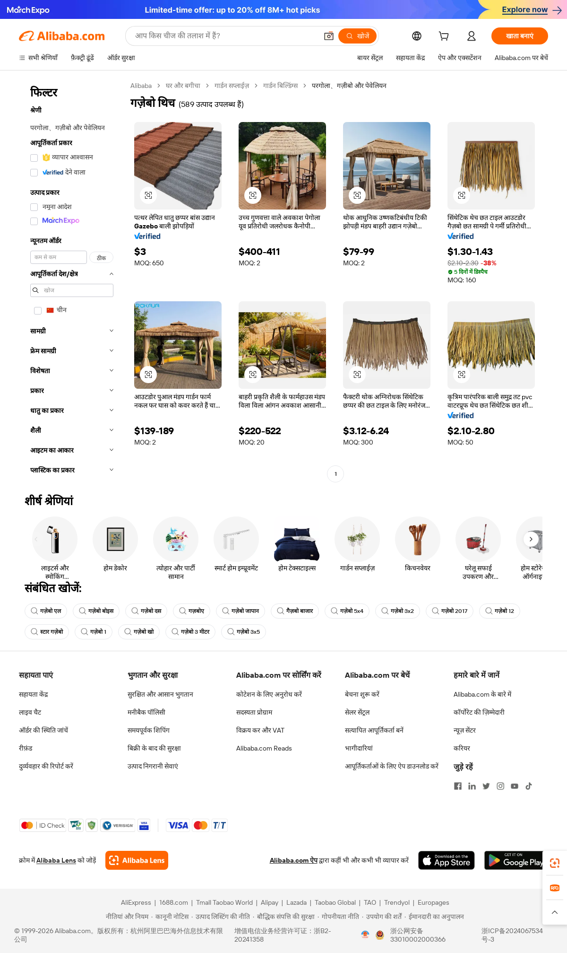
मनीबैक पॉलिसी (146, 712)
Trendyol (397, 902)
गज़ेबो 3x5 (243, 632)
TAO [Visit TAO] (370, 902)
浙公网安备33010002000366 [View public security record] (418, 935)
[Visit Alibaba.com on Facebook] (458, 786)
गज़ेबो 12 (499, 611)
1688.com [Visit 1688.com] (173, 902)
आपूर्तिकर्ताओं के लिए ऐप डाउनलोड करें (391, 766)
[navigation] (72, 281)
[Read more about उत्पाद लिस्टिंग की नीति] (220, 916)
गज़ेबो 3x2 (397, 611)
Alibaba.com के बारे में (482, 694)
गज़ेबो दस (146, 611)
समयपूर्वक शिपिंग (149, 730)
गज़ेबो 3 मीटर (190, 632)
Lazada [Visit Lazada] (296, 902)
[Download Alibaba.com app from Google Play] (516, 860)
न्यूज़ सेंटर (465, 730)
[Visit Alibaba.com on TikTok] (528, 786)
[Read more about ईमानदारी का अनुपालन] (434, 916)
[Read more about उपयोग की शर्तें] (382, 916)
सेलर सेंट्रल (357, 712)
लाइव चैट (30, 712)
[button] (329, 36)
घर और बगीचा (183, 85)
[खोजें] (357, 36)
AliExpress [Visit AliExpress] (136, 902)
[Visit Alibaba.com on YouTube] (514, 786)
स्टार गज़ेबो (47, 632)
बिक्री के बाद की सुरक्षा (154, 748)
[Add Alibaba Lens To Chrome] (136, 860)
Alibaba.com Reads (264, 748)
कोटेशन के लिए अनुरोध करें (269, 694)
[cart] (445, 37)
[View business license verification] (365, 935)
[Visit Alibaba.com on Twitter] (486, 786)
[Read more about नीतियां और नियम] (125, 916)
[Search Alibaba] (225, 36)
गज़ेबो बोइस (96, 611)
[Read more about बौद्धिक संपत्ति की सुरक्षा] (284, 916)
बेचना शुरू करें (362, 694)
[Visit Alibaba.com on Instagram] (500, 786)
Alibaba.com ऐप (294, 860)
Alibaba (141, 85)
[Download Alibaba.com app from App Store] (446, 860)
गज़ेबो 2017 (449, 611)
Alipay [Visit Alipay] (269, 902)
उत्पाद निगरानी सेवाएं (153, 766)
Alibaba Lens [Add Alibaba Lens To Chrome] (56, 860)
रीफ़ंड (25, 748)
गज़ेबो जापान (240, 611)
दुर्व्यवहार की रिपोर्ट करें (46, 766)
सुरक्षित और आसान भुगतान (160, 694)
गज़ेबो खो (139, 632)
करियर (462, 748)
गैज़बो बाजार (295, 611)
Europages (433, 902)
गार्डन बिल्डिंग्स (280, 85)
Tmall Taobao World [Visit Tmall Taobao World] (224, 902)
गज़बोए (191, 611)
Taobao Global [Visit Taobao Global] (335, 902)
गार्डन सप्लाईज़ (232, 85)
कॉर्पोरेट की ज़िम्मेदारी (479, 712)
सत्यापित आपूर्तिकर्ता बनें (374, 730)
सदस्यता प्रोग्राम (254, 712)
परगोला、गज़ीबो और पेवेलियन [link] (349, 85)
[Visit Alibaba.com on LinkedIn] (472, 786)
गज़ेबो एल (46, 611)
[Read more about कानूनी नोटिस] (170, 916)
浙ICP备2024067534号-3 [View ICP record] (512, 935)
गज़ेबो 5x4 (347, 611)
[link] (554, 863)
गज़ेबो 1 (93, 632)
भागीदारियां (359, 748)
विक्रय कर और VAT (260, 730)
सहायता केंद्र (33, 694)
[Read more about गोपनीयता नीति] (338, 916)
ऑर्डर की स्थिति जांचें (43, 730)
